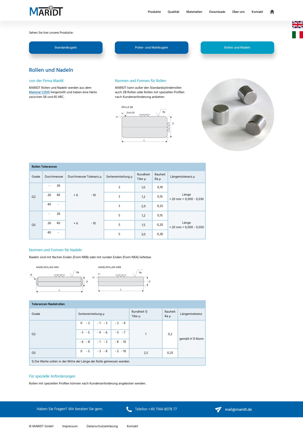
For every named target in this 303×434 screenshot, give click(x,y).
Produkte (154, 12)
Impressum (70, 426)
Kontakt (257, 12)
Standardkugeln (66, 47)
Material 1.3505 (39, 92)
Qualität (173, 12)
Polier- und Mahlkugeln (151, 47)
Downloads (217, 12)
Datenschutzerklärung (102, 426)
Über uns (238, 12)
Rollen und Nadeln (237, 47)
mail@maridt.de (238, 409)
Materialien (194, 12)
